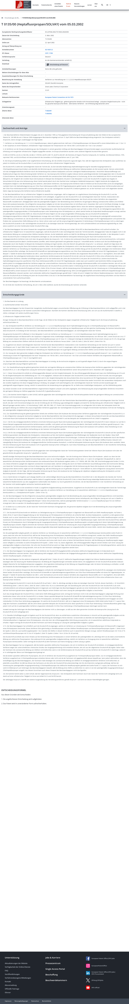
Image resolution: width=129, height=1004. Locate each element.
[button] (64, 128)
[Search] (102, 5)
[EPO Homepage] (23, 5)
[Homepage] (2, 18)
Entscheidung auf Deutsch (57, 64)
